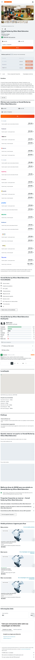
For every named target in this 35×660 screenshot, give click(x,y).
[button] (2, 2)
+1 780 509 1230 (4, 35)
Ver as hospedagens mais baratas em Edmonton (27, 552)
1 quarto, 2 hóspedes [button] (6, 44)
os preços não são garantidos (25, 649)
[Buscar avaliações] (18, 342)
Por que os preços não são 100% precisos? (18, 657)
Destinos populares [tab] (18, 629)
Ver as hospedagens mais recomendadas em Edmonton (26, 578)
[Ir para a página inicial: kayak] (8, 2)
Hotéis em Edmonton (7, 638)
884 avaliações (12, 37)
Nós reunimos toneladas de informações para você (18, 655)
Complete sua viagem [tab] (7, 629)
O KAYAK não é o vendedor (18, 652)
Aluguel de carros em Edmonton (9, 636)
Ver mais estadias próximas (28, 527)
